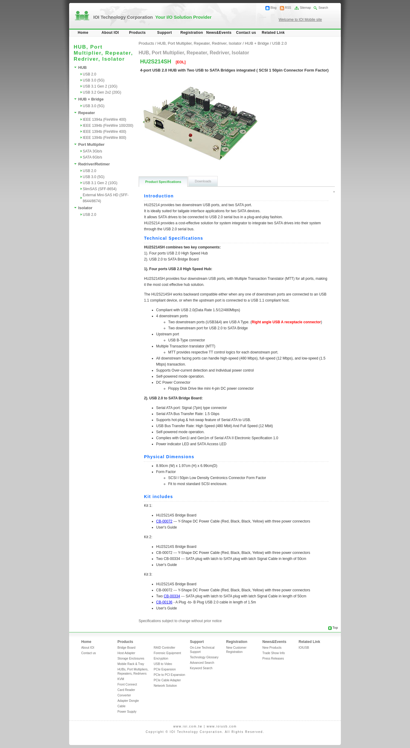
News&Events (219, 32)
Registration (192, 32)
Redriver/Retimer (94, 164)
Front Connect (127, 684)
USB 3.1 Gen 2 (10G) (100, 86)
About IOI (110, 32)
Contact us (246, 32)
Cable (121, 706)
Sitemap (305, 7)
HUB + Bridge (91, 99)
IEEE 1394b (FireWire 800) (104, 138)
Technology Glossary (204, 657)
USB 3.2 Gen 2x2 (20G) (102, 92)
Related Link (273, 32)
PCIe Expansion (165, 669)
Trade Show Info (273, 653)
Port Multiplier (91, 144)
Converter (124, 695)
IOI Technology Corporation (152, 17)
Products (137, 32)
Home (83, 32)
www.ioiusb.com (222, 726)
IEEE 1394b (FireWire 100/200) (108, 125)
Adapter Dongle (128, 700)
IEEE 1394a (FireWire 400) (104, 119)
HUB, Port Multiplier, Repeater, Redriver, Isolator (199, 43)
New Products (271, 647)
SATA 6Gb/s (92, 157)
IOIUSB (304, 647)
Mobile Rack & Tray (130, 664)
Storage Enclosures (130, 658)
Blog (274, 7)
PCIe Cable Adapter (167, 680)
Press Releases (273, 658)
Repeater (86, 112)
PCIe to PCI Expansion (169, 674)
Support (164, 32)
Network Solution (165, 685)
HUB (82, 67)
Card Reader (126, 690)
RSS (288, 7)
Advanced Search (202, 662)
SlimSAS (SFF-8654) (100, 189)
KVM (120, 679)
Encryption (161, 658)
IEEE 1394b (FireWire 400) (104, 131)
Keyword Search (201, 668)
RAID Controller (164, 647)
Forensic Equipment (167, 653)
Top (335, 627)
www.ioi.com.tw (187, 726)
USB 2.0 (89, 74)
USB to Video (163, 664)
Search (323, 7)
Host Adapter (126, 653)
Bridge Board (126, 647)
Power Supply (126, 711)
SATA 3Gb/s (92, 151)
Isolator (85, 208)
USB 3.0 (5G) (93, 80)
